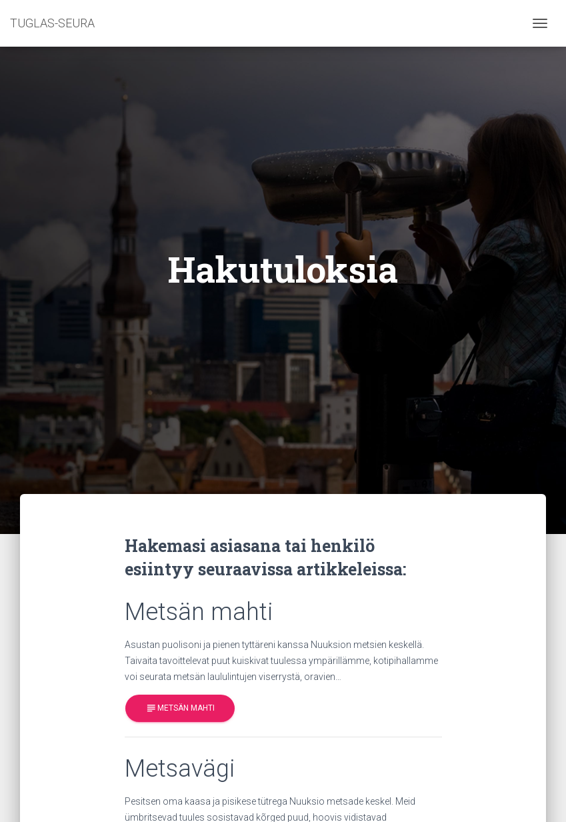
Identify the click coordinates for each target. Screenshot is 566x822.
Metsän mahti (180, 708)
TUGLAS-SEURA (52, 23)
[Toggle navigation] (540, 23)
